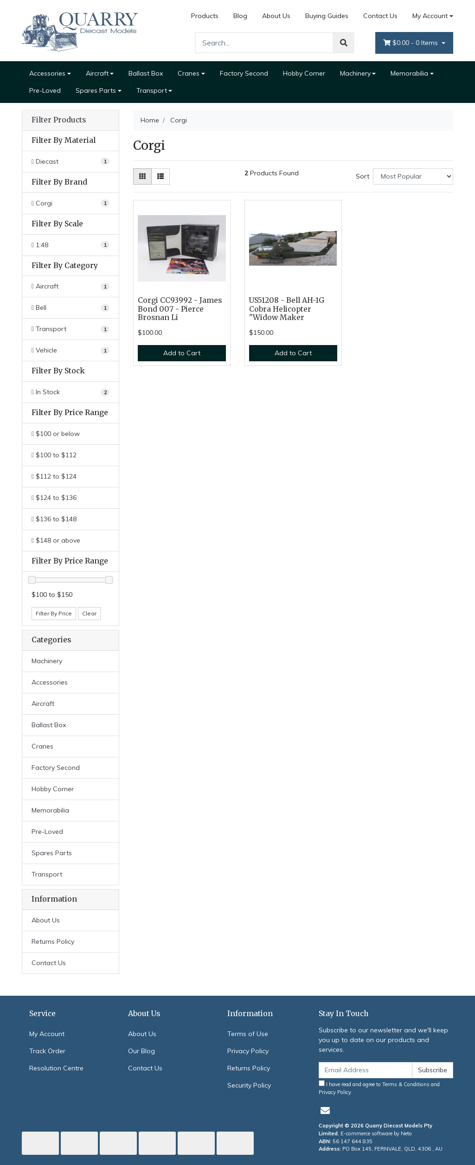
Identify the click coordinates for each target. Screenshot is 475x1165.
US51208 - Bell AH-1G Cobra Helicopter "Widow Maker (286, 309)
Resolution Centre (56, 1068)
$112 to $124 (54, 476)
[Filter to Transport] (70, 329)
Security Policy (249, 1085)
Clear (89, 613)
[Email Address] (365, 1070)
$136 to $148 (54, 519)
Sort (362, 176)
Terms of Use (247, 1034)
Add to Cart (181, 353)
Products (204, 16)
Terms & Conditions (406, 1084)
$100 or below (56, 433)
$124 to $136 (54, 497)
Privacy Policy (248, 1051)
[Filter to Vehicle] (70, 350)
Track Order (47, 1051)
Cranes (188, 73)
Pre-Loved (45, 90)
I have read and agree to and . (379, 1087)
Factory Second (244, 73)
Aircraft (97, 73)
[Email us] (325, 1110)
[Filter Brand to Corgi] (70, 203)
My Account (46, 1034)
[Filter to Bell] (70, 308)
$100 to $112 (54, 455)
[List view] (160, 176)
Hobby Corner (304, 73)
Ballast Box (145, 73)
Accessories (47, 73)
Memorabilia (409, 73)
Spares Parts (96, 90)
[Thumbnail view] (142, 176)
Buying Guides (326, 16)
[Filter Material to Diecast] (70, 162)
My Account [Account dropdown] (430, 16)
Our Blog (141, 1051)
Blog (240, 16)
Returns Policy (53, 941)
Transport (151, 90)
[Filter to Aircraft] (70, 286)
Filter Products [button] (59, 120)
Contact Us (380, 16)
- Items (411, 43)
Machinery (355, 73)
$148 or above (56, 540)
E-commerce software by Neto (376, 1133)
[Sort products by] (413, 176)
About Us (276, 16)
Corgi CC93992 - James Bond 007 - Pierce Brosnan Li (180, 309)
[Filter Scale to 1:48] (70, 245)
